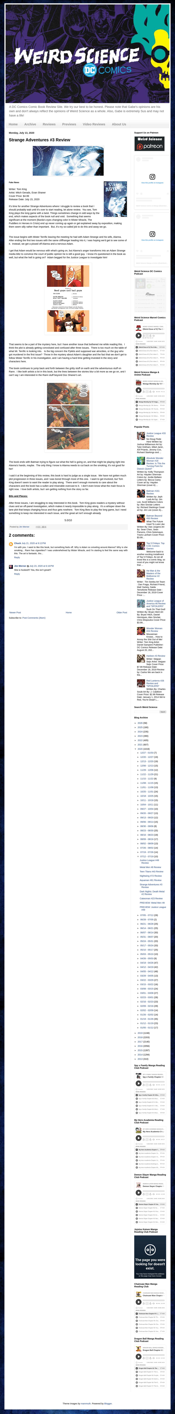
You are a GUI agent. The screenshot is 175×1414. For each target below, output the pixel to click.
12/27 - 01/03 (147, 753)
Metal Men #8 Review (150, 867)
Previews (69, 124)
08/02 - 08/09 (147, 843)
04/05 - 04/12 (147, 971)
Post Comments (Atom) (33, 618)
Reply (17, 557)
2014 (140, 1054)
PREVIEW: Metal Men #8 (152, 903)
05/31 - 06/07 (147, 937)
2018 (140, 1037)
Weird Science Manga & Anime (147, 263)
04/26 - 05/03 (147, 958)
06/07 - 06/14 (147, 932)
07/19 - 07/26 (147, 852)
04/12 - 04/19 (147, 967)
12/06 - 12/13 (147, 765)
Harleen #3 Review (155, 656)
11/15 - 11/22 (147, 778)
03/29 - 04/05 (147, 976)
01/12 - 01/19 (147, 1023)
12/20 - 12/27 (147, 757)
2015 (140, 1050)
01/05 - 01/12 (147, 1027)
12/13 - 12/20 (147, 761)
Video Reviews (94, 124)
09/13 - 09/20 (147, 817)
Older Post (122, 612)
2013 (140, 1059)
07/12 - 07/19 (147, 856)
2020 (140, 749)
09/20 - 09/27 (147, 813)
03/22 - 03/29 (147, 980)
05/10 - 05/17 (147, 950)
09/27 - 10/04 (147, 809)
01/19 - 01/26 (147, 1019)
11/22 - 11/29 (147, 774)
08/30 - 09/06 (147, 826)
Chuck (17, 543)
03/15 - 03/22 (147, 984)
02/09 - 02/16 (147, 1006)
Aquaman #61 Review (150, 880)
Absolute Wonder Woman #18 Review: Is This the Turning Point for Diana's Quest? (151, 463)
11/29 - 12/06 (147, 770)
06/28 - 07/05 (147, 919)
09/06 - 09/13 (147, 822)
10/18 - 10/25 (147, 796)
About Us (119, 124)
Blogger (108, 1403)
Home (13, 124)
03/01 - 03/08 (147, 993)
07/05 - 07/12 (147, 915)
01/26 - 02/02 (147, 1014)
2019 (140, 1033)
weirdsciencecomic (167, 206)
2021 (140, 744)
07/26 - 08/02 (147, 848)
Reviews (49, 124)
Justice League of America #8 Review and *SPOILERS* (155, 603)
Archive (30, 124)
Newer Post (15, 612)
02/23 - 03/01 (147, 997)
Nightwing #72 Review (151, 876)
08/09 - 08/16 (147, 839)
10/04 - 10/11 (147, 804)
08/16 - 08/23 (147, 835)
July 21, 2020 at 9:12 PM (34, 543)
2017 (140, 1041)
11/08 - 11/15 (147, 783)
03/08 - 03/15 (147, 988)
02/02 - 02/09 (147, 1010)
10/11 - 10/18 (147, 800)
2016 (140, 1046)
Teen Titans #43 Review (151, 871)
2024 (140, 731)
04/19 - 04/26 (147, 963)
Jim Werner (20, 566)
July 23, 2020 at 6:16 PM (42, 566)
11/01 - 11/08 (147, 787)
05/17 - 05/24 (147, 945)
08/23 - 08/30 (147, 830)
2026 (140, 723)
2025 (140, 727)
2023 (140, 736)
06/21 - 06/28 (147, 924)
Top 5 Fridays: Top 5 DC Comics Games (155, 546)
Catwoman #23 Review (151, 898)
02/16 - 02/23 (147, 1001)
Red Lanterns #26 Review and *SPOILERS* (155, 683)
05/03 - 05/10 (147, 954)
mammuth (86, 1403)
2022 (140, 740)
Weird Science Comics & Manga (147, 206)
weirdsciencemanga (167, 263)
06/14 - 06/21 (147, 928)
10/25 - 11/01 (147, 791)
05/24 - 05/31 (147, 941)
